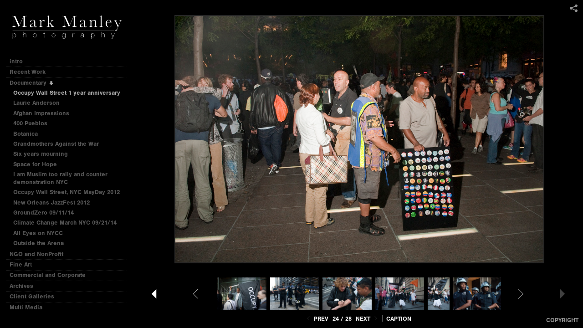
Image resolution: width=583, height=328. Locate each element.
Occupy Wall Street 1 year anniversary (66, 92)
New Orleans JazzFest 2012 (51, 202)
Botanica (25, 133)
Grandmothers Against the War (56, 143)
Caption (398, 318)
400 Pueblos (30, 123)
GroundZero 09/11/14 (43, 212)
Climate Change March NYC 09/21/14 (65, 222)
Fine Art (25, 264)
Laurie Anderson (36, 102)
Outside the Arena (38, 243)
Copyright (562, 320)
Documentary (32, 82)
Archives (25, 285)
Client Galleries (32, 296)
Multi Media (30, 307)
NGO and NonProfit (40, 254)
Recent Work (31, 71)
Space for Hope (35, 164)
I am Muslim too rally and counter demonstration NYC (60, 178)
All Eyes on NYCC (38, 233)
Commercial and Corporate (48, 275)
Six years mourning (40, 153)
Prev (316, 318)
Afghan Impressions (45, 113)
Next (367, 318)
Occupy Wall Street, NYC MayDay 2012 (66, 192)
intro (16, 61)
